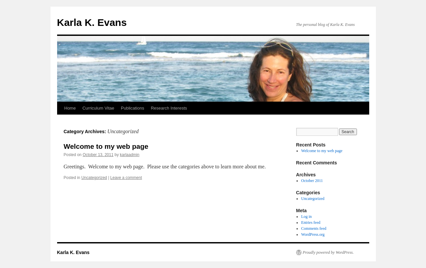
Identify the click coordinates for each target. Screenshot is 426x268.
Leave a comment (126, 177)
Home (70, 108)
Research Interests (169, 108)
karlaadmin (129, 154)
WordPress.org (312, 234)
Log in (306, 216)
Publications (132, 108)
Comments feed (313, 228)
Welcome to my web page (106, 146)
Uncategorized (94, 177)
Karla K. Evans (92, 22)
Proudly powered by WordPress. (328, 252)
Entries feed (310, 222)
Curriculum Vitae (98, 108)
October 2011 (312, 180)
